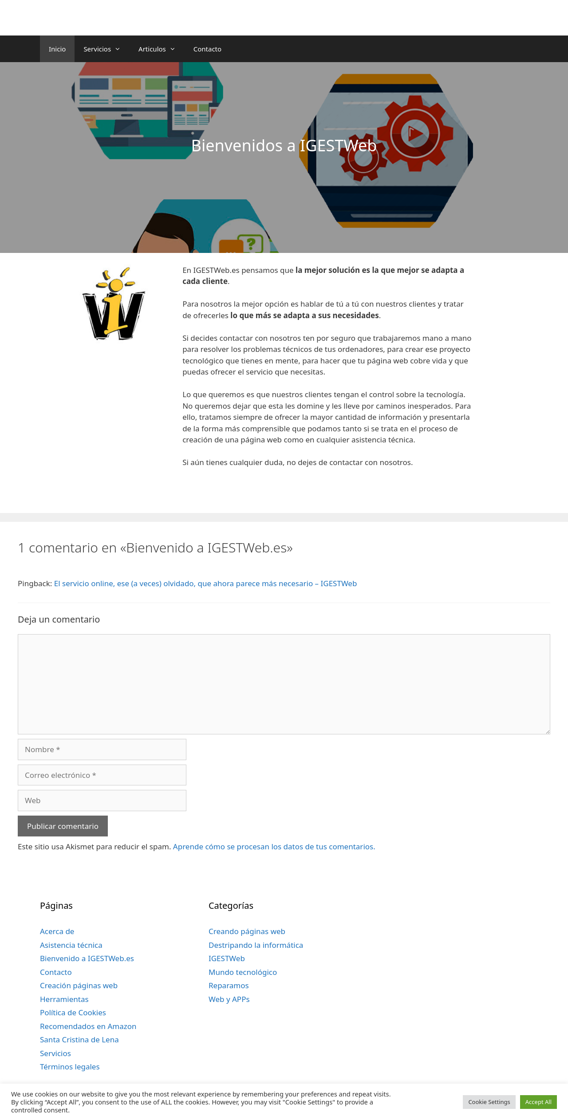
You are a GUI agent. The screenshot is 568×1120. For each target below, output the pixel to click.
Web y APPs (229, 999)
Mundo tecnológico (243, 972)
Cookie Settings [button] (489, 1102)
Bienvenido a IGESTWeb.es (87, 958)
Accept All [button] (538, 1102)
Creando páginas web (247, 931)
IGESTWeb (227, 958)
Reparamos (229, 985)
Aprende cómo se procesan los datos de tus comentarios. (274, 846)
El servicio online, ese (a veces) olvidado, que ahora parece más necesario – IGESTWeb (205, 583)
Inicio (57, 48)
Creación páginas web (79, 985)
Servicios (106, 48)
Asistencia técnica (71, 945)
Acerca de (57, 931)
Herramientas (64, 999)
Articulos (161, 48)
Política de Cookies (73, 1012)
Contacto (207, 48)
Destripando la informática (256, 945)
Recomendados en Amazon (88, 1026)
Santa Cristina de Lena (79, 1039)
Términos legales (70, 1066)
